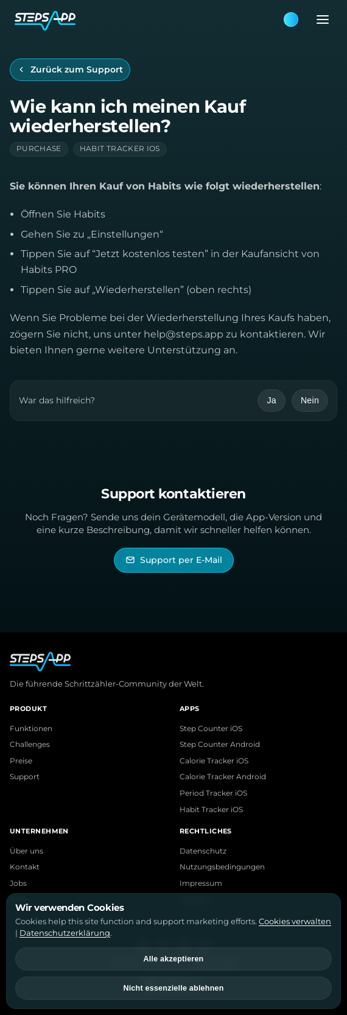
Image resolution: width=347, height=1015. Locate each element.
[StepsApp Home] (148, 19)
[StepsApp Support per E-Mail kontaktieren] (174, 560)
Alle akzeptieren (174, 959)
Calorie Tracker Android (223, 777)
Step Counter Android (220, 744)
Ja (271, 400)
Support (25, 777)
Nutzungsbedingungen (222, 867)
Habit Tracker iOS (211, 809)
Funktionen (31, 728)
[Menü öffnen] (319, 19)
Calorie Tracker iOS (214, 761)
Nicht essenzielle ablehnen (173, 988)
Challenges (30, 744)
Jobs (18, 883)
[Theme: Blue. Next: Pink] (291, 19)
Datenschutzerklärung (64, 933)
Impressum (201, 883)
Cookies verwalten (295, 921)
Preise (21, 761)
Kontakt (25, 867)
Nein (310, 400)
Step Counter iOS (211, 728)
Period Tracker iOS (213, 793)
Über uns (26, 851)
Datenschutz (203, 851)
